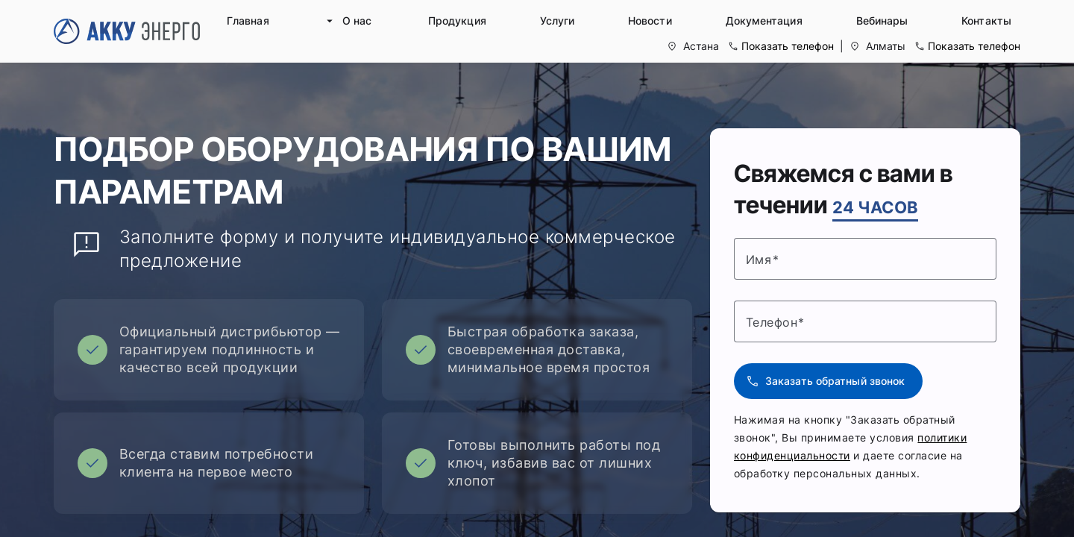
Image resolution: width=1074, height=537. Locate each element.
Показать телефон (787, 46)
